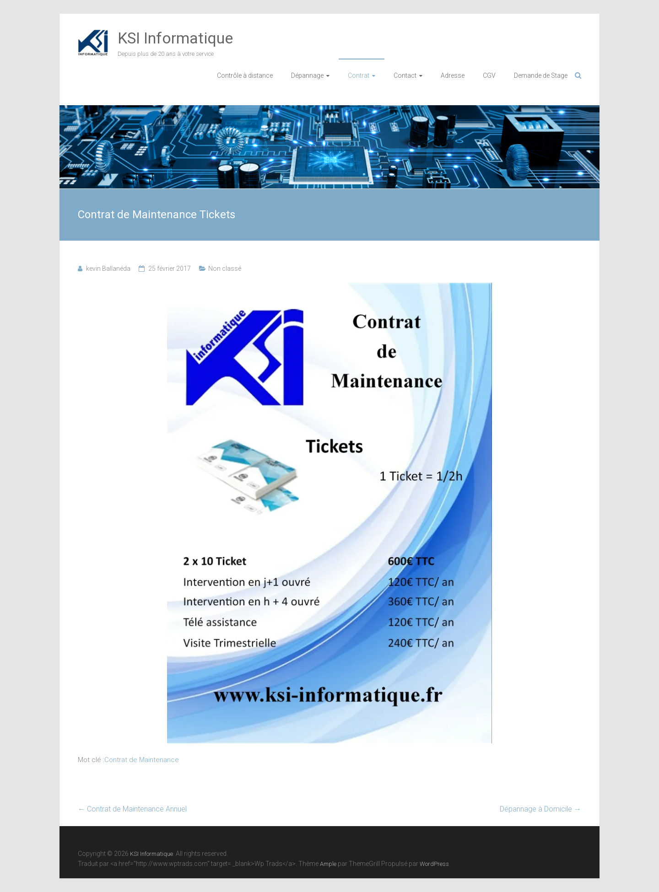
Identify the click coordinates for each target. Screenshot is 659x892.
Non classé (224, 268)
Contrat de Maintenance (141, 760)
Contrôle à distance (245, 75)
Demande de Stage (540, 75)
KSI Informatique (175, 38)
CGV (489, 75)
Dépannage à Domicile (540, 809)
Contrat (358, 75)
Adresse (453, 75)
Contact (405, 75)
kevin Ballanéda (108, 268)
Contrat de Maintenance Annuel (132, 809)
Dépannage (307, 75)
